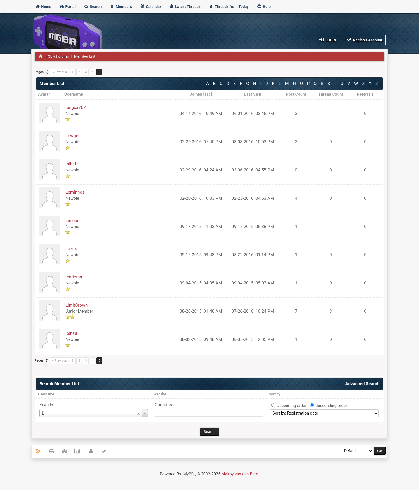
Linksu (71, 220)
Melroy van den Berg (239, 474)
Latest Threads (185, 6)
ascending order (291, 405)
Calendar (150, 6)
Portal (67, 6)
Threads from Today (229, 6)
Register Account (364, 39)
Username (46, 394)
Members (120, 6)
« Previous (59, 72)
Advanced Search (362, 383)
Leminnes (74, 192)
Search (93, 6)
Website (160, 394)
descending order (331, 405)
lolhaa (71, 333)
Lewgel (72, 135)
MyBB (188, 474)
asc (207, 94)
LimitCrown (76, 305)
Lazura (72, 248)
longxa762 (75, 107)
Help (264, 6)
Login (327, 39)
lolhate (72, 164)
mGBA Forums (57, 56)
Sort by (274, 394)
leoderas (73, 277)
